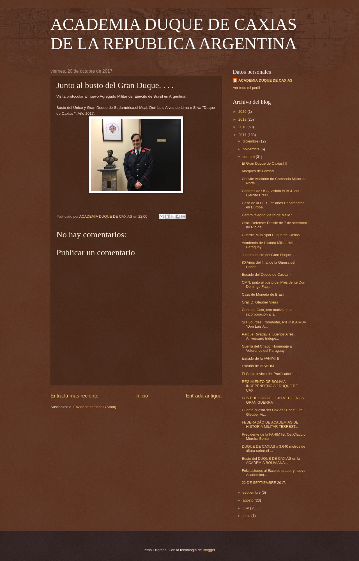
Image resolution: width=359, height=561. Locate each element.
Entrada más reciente (74, 396)
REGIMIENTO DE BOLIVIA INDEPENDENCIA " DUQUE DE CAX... (270, 386)
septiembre (252, 492)
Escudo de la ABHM (258, 366)
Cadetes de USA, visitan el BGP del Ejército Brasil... (270, 193)
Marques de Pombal (258, 171)
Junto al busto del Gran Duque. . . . (270, 255)
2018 (242, 127)
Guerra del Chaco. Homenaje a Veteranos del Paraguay (267, 348)
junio (247, 516)
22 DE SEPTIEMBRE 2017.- (264, 482)
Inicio (142, 396)
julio (246, 508)
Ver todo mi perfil (246, 88)
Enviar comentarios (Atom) (94, 407)
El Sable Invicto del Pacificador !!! (268, 374)
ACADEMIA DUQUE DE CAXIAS (265, 80)
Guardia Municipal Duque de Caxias (271, 235)
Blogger (209, 550)
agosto (248, 500)
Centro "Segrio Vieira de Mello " (267, 215)
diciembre (251, 141)
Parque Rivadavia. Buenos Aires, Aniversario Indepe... (268, 336)
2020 (242, 111)
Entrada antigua (204, 396)
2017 (242, 135)
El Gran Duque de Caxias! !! (264, 163)
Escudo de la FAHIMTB (260, 358)
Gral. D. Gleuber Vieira (260, 302)
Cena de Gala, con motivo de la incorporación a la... (267, 312)
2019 (242, 119)
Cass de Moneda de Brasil (263, 294)
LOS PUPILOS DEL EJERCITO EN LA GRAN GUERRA (272, 400)
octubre (249, 157)
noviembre (252, 149)
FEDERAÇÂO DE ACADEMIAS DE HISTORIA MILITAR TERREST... (270, 424)
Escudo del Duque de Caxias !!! (267, 274)
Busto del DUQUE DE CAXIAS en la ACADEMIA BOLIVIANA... (271, 460)
